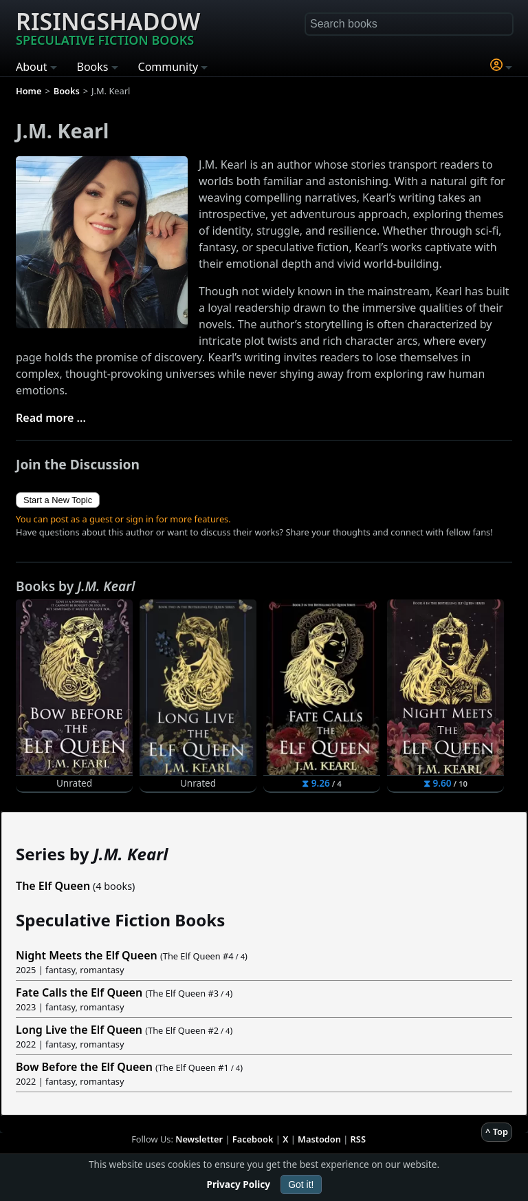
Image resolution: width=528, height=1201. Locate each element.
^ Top (496, 1131)
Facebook (253, 1139)
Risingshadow (108, 27)
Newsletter (199, 1139)
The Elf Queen (53, 885)
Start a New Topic (57, 500)
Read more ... (51, 417)
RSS (358, 1139)
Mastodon (319, 1139)
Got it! (301, 1184)
